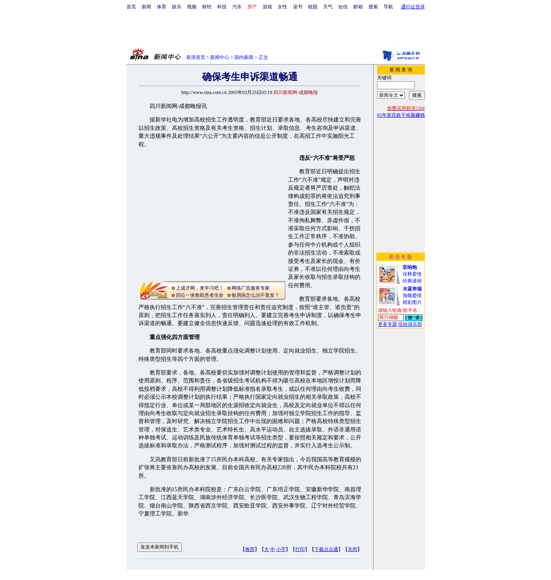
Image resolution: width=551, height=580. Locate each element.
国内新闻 (243, 57)
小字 (281, 549)
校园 (312, 7)
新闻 (146, 7)
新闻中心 (219, 57)
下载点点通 (326, 549)
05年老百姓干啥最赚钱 (401, 115)
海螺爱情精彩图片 (412, 295)
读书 (297, 7)
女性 (282, 7)
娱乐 (176, 7)
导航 (388, 7)
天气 (328, 7)
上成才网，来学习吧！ (200, 288)
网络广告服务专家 (251, 288)
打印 (300, 549)
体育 (161, 7)
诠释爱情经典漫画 (412, 274)
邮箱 (358, 7)
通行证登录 (413, 7)
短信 (343, 7)
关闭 (352, 549)
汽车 (237, 7)
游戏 (267, 7)
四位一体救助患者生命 (200, 295)
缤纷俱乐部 (410, 324)
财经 (207, 7)
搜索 (373, 7)
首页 (131, 7)
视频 (192, 7)
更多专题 (387, 324)
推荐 (250, 549)
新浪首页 (195, 57)
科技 (222, 7)
